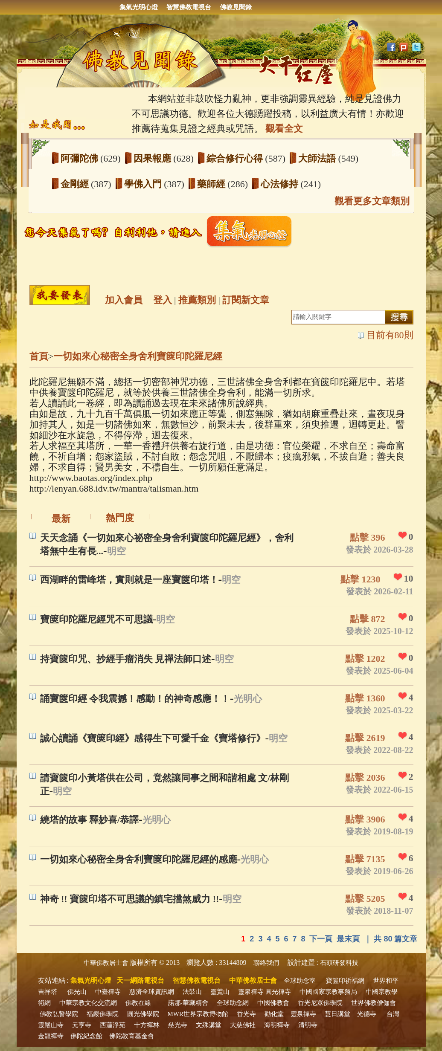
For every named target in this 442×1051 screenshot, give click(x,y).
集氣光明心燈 (138, 7)
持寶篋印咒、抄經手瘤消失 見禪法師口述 (126, 659)
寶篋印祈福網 (345, 980)
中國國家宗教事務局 (328, 991)
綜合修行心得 (235, 158)
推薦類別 (197, 300)
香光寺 (246, 1013)
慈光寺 (177, 1025)
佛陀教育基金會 (131, 1036)
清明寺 (307, 1025)
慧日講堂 (337, 1013)
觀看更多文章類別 (372, 201)
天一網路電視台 (140, 980)
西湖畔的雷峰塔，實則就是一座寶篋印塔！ (129, 579)
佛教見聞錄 (236, 7)
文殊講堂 (208, 1025)
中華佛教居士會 (106, 962)
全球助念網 (233, 1002)
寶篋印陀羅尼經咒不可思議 (96, 619)
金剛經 (76, 184)
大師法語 (318, 158)
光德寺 (366, 1013)
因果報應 (154, 158)
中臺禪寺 (108, 991)
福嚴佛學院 (103, 1013)
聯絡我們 (266, 962)
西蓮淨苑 (112, 1025)
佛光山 (77, 991)
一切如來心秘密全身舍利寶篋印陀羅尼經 (137, 356)
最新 (61, 518)
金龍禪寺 (51, 1036)
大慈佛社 (243, 1025)
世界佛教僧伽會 (373, 1002)
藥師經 (212, 184)
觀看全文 (284, 128)
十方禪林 (147, 1025)
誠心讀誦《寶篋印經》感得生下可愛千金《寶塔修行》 (152, 738)
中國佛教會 (273, 1002)
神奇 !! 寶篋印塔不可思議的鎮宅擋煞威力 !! (129, 899)
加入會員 (123, 300)
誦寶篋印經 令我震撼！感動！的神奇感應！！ (135, 698)
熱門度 (120, 517)
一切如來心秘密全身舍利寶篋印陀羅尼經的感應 (138, 859)
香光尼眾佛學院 (320, 1002)
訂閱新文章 (245, 300)
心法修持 (281, 184)
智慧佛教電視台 (188, 7)
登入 (162, 300)
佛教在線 (138, 1002)
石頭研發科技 (339, 962)
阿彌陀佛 (81, 158)
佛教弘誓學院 (59, 1013)
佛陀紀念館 (86, 1036)
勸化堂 (274, 1013)
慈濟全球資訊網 (151, 991)
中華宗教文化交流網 (88, 1002)
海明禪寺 (277, 1025)
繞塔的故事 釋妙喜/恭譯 (89, 819)
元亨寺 (81, 1025)
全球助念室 (300, 980)
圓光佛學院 (143, 1013)
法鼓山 (192, 991)
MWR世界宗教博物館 (198, 1013)
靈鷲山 (220, 991)
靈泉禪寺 (251, 991)
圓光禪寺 (278, 991)
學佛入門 (144, 184)
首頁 (38, 356)
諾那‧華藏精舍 (188, 1002)
